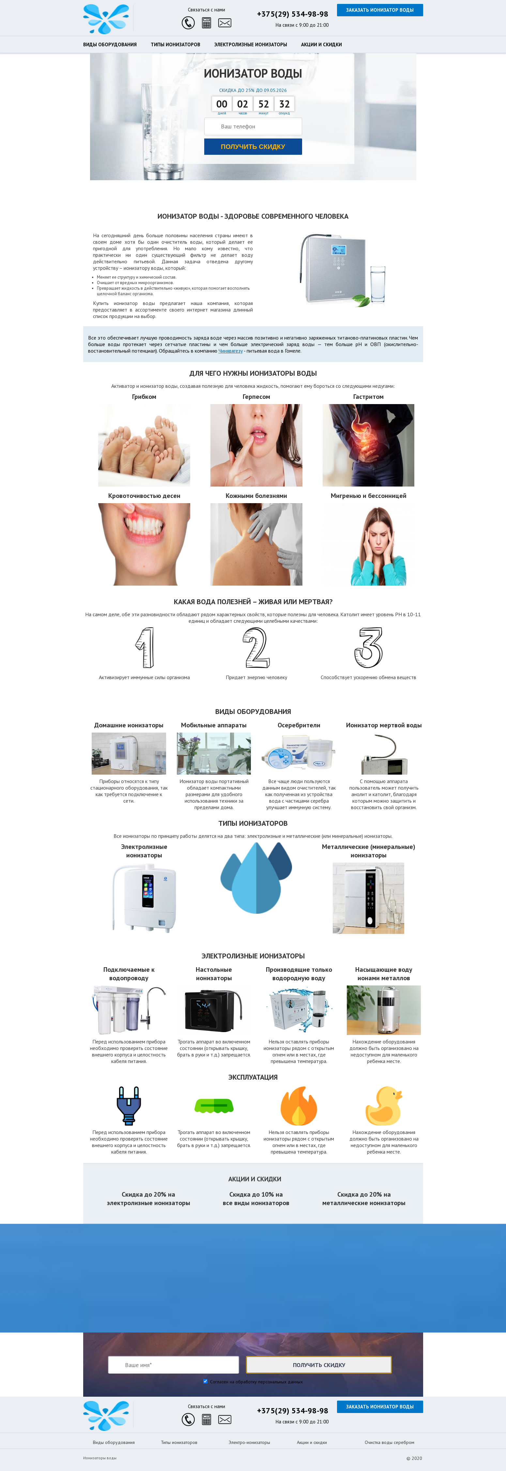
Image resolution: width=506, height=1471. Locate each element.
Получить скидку (253, 146)
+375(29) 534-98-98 (293, 14)
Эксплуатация (253, 1077)
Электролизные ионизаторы (250, 45)
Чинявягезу (231, 350)
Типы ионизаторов (175, 45)
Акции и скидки (321, 45)
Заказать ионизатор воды (380, 10)
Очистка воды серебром (389, 1442)
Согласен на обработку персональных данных (256, 1382)
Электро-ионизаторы (249, 1442)
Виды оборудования (110, 45)
